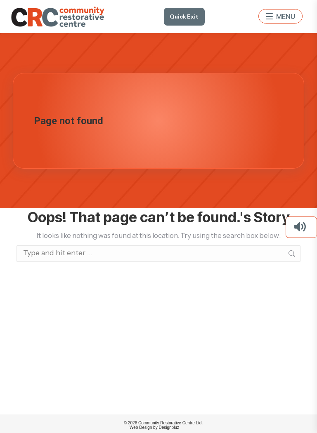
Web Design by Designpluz (154, 427)
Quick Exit (184, 16)
